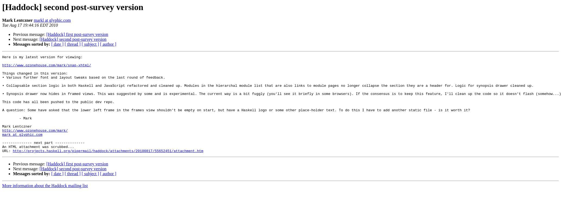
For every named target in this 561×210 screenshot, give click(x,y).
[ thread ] (73, 44)
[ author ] (108, 44)
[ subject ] (90, 44)
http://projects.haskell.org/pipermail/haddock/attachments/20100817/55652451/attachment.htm (108, 170)
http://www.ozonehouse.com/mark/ (35, 145)
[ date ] (57, 44)
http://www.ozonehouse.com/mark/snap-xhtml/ (46, 67)
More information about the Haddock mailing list (45, 205)
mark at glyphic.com (22, 150)
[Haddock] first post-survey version (77, 34)
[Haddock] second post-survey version (73, 39)
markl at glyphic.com (52, 20)
